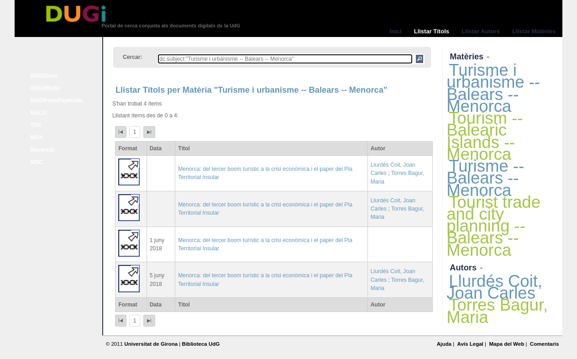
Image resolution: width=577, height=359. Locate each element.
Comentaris (544, 344)
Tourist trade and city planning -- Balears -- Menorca (493, 226)
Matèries (468, 56)
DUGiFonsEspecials (57, 100)
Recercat (42, 150)
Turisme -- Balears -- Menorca (485, 178)
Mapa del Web (506, 344)
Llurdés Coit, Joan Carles (494, 287)
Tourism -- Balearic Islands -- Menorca (484, 136)
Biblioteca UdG (201, 344)
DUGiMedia (45, 88)
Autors (464, 267)
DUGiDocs (44, 76)
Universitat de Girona (151, 344)
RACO (39, 113)
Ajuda (444, 344)
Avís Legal (470, 344)
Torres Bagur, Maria (497, 311)
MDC (37, 162)
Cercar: (132, 57)
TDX (36, 125)
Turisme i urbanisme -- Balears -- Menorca (493, 88)
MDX (37, 137)
